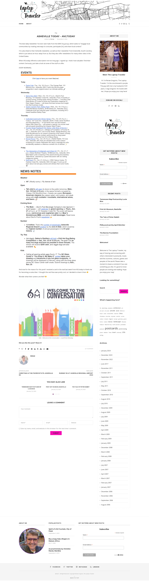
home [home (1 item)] (101, 322)
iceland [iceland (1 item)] (105, 322)
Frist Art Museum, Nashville (56, 387)
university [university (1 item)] (119, 333)
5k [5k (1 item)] (100, 308)
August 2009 (105, 413)
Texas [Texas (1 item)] (110, 333)
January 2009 (106, 444)
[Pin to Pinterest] (31, 349)
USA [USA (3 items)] (123, 333)
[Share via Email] (47, 349)
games (122, 259)
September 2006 (107, 501)
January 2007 (106, 488)
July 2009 (104, 417)
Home (21, 24)
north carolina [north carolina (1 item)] (116, 325)
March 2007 (105, 479)
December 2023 (106, 356)
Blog (56, 32)
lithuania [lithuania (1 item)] (124, 322)
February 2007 (106, 483)
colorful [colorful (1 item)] (118, 316)
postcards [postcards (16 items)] (111, 329)
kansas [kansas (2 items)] (110, 322)
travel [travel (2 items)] (114, 333)
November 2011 (107, 369)
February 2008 (106, 457)
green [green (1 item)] (125, 319)
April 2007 (104, 474)
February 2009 (106, 439)
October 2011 (106, 373)
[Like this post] (22, 349)
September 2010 (107, 395)
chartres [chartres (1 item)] (116, 314)
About (29, 24)
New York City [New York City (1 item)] (108, 325)
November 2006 (107, 496)
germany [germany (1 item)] (120, 319)
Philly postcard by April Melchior (113, 225)
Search (102, 288)
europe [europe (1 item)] (116, 319)
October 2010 (106, 391)
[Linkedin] (126, 23)
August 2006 (105, 505)
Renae (52, 39)
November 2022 (107, 360)
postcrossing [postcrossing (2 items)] (123, 329)
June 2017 (104, 364)
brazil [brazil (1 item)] (101, 314)
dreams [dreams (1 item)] (106, 319)
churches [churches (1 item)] (107, 316)
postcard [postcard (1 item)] (102, 329)
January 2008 (106, 461)
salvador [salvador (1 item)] (106, 333)
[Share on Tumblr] (37, 349)
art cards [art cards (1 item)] (107, 311)
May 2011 (104, 386)
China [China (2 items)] (120, 314)
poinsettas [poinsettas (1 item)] (123, 325)
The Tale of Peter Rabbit (81, 387)
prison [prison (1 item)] (101, 333)
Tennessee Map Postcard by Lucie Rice (114, 200)
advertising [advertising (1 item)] (104, 308)
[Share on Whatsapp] (44, 349)
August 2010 (105, 400)
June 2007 (104, 470)
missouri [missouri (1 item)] (102, 325)
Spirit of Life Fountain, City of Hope (61, 531)
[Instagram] (124, 23)
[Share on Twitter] (28, 349)
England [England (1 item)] (111, 319)
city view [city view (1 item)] (113, 316)
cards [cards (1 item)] (104, 314)
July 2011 (104, 382)
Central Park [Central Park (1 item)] (110, 314)
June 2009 (104, 422)
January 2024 (106, 351)
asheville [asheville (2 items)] (112, 311)
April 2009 (104, 430)
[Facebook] (119, 23)
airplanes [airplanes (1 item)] (110, 308)
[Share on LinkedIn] (35, 349)
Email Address (104, 174)
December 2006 (106, 492)
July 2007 (104, 466)
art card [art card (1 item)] (102, 311)
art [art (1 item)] (122, 308)
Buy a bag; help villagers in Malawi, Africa (60, 541)
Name (102, 165)
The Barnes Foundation (109, 233)
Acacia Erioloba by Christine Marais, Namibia (60, 551)
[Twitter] (121, 23)
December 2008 (106, 448)
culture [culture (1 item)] (101, 319)
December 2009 (106, 408)
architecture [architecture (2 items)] (117, 308)
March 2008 (105, 452)
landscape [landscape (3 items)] (117, 322)
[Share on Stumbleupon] (41, 349)
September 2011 (107, 378)
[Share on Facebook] (25, 349)
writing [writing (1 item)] (101, 335)
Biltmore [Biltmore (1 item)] (122, 311)
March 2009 (105, 435)
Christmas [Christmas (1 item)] (102, 316)
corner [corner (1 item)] (122, 316)
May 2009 (104, 426)
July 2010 (104, 404)
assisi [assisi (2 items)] (117, 311)
